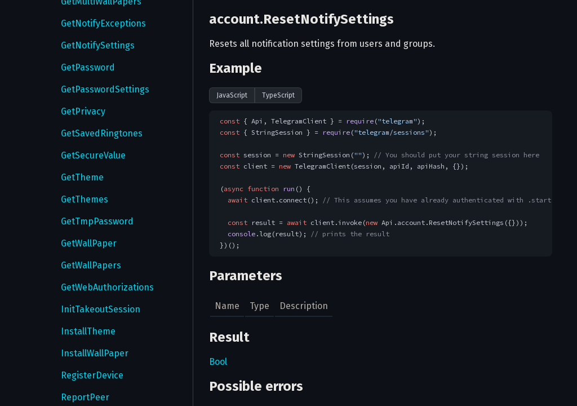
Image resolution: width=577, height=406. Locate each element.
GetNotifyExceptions (103, 23)
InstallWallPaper (94, 353)
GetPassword (88, 67)
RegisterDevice (92, 375)
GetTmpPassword (97, 221)
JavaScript (231, 95)
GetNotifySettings (98, 45)
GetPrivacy (83, 111)
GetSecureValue (93, 155)
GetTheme (82, 177)
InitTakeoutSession (100, 309)
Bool (218, 361)
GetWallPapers (91, 265)
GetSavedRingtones (102, 133)
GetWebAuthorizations (107, 287)
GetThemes (84, 199)
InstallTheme (88, 331)
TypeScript (278, 95)
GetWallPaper (89, 243)
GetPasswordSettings (105, 89)
